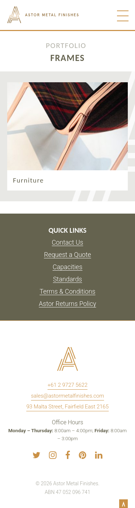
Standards (67, 279)
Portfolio (66, 44)
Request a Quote (67, 254)
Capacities (67, 267)
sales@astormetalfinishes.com (67, 396)
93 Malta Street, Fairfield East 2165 (67, 406)
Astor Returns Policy (67, 304)
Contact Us (68, 242)
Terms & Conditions (67, 291)
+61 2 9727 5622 (67, 385)
